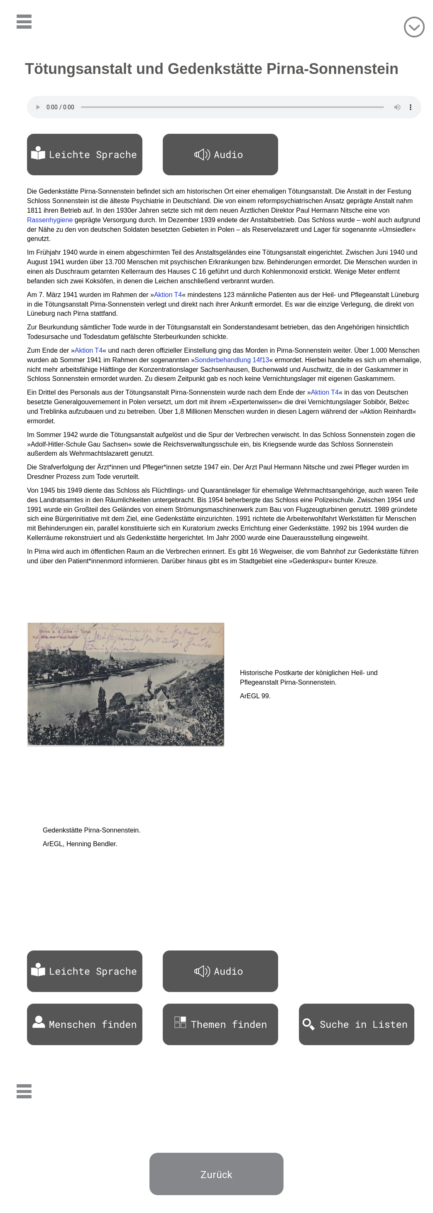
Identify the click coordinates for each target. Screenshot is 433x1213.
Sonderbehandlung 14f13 (232, 359)
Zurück (216, 1175)
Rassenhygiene (50, 219)
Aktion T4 (168, 294)
